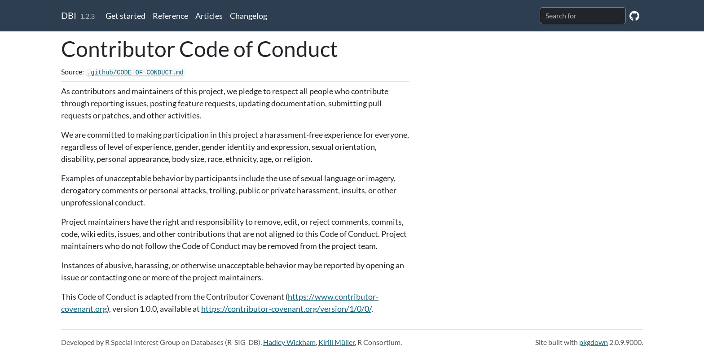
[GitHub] (634, 15)
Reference (170, 16)
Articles (209, 16)
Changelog (248, 16)
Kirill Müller (336, 342)
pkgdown (593, 342)
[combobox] (583, 15)
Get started (125, 16)
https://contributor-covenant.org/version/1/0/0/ (286, 309)
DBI (68, 15)
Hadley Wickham (289, 342)
